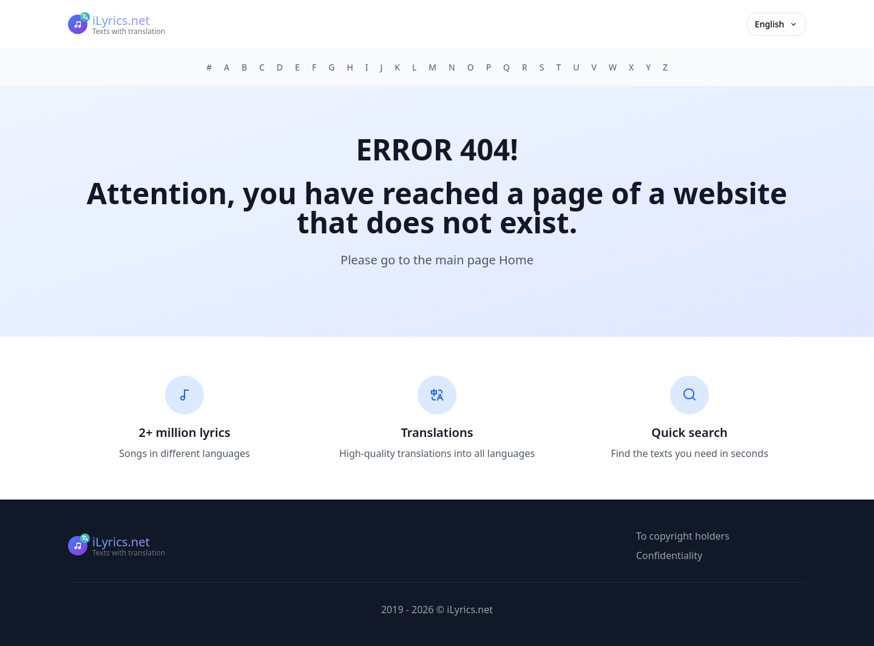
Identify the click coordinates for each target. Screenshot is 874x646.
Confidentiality (669, 555)
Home (516, 260)
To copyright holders (683, 536)
